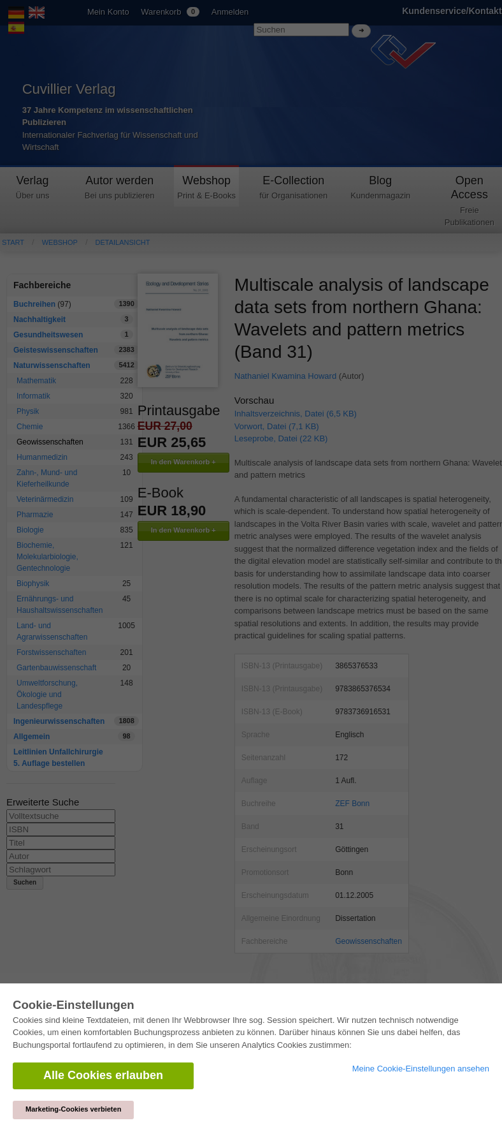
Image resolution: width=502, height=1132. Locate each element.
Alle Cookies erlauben (103, 1075)
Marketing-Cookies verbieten (73, 1109)
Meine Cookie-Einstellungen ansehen (420, 1068)
